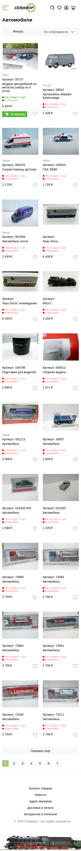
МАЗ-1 (47, 303)
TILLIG (47, 85)
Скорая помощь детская (19, 169)
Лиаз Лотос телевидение (19, 303)
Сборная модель (54, 372)
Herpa (6, 160)
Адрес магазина (40, 801)
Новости (40, 795)
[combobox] (58, 32)
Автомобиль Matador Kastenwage (57, 96)
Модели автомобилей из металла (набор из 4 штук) (19, 87)
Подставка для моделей (19, 372)
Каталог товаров (40, 788)
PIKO (5, 75)
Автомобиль (10, 444)
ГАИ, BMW (50, 169)
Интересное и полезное (40, 814)
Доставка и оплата (40, 807)
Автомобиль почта (15, 241)
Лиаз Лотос (51, 241)
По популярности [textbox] (56, 32)
